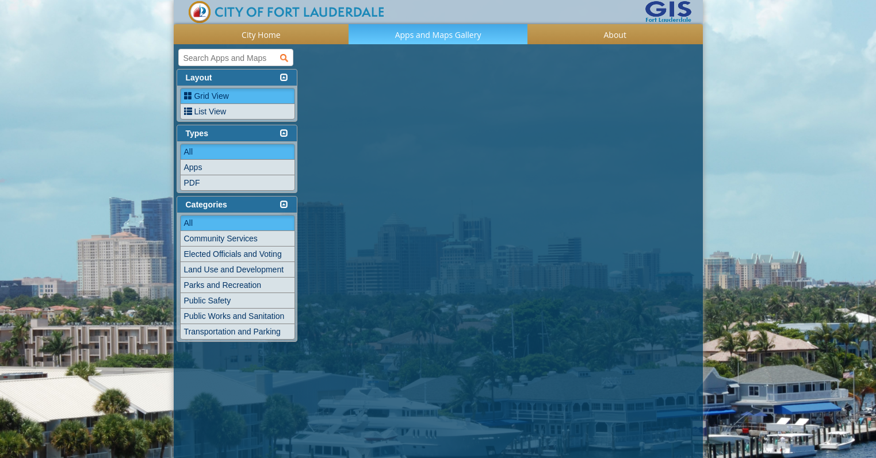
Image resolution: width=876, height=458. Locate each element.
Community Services (221, 238)
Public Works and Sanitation (234, 316)
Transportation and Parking (232, 331)
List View (205, 111)
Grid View (206, 96)
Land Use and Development (234, 269)
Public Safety (207, 300)
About (615, 34)
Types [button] (197, 133)
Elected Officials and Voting (233, 254)
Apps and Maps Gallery (438, 34)
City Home (261, 34)
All (188, 151)
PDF (192, 182)
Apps (193, 167)
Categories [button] (206, 204)
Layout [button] (199, 77)
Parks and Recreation (223, 285)
